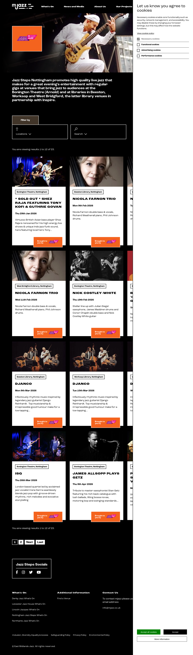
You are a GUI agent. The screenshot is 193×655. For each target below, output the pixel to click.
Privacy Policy (79, 635)
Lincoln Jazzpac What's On (26, 610)
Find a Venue (63, 599)
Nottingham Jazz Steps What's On (29, 615)
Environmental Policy (99, 635)
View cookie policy (145, 34)
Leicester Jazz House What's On (28, 604)
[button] (40, 132)
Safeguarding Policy (60, 635)
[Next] (29, 542)
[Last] (40, 542)
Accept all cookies (149, 632)
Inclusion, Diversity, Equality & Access (30, 635)
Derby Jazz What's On (23, 599)
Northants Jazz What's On (25, 621)
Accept (175, 632)
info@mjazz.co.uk (111, 608)
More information (162, 639)
